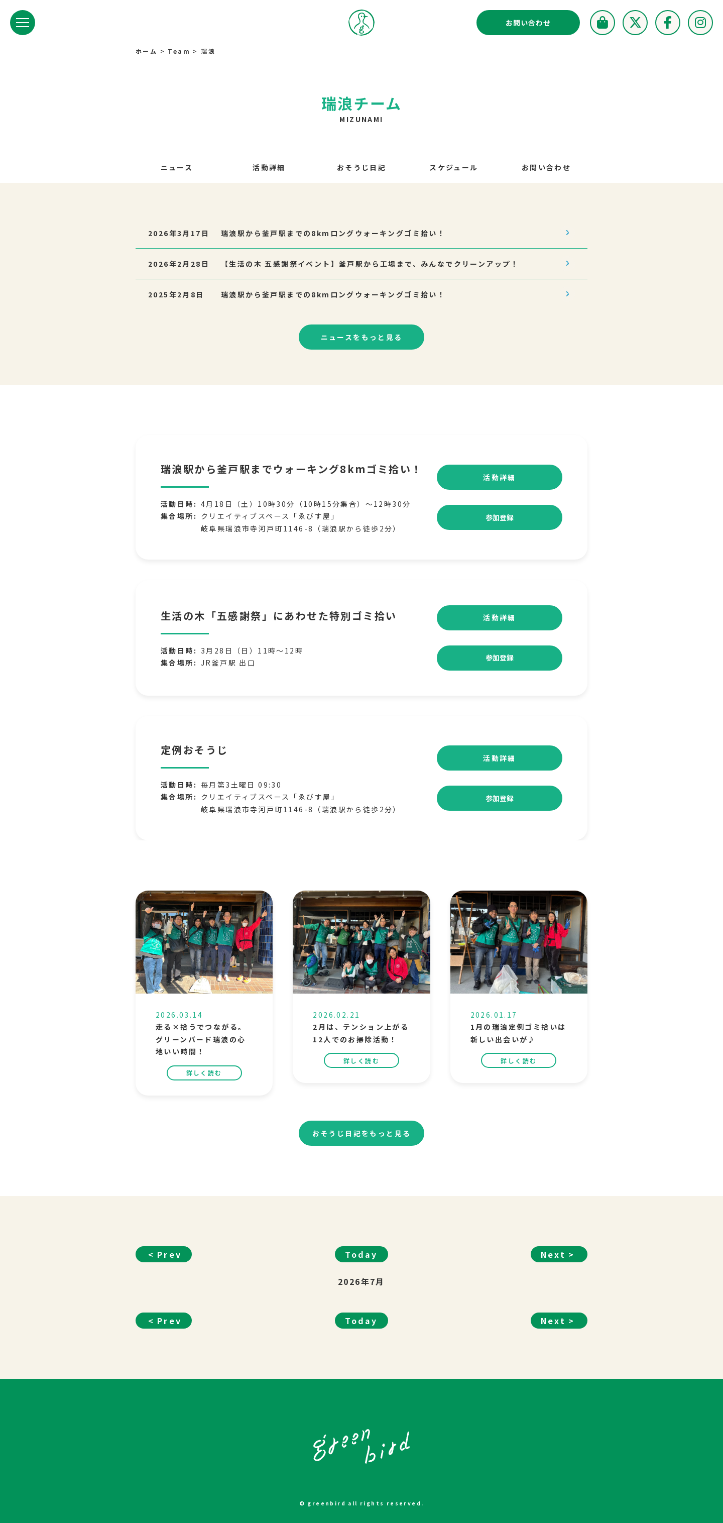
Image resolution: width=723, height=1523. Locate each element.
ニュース (177, 167)
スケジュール (453, 167)
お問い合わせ (528, 23)
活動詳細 (269, 167)
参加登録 (500, 527)
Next (553, 1264)
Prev (169, 1264)
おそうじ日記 (361, 167)
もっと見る (362, 337)
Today (361, 1264)
